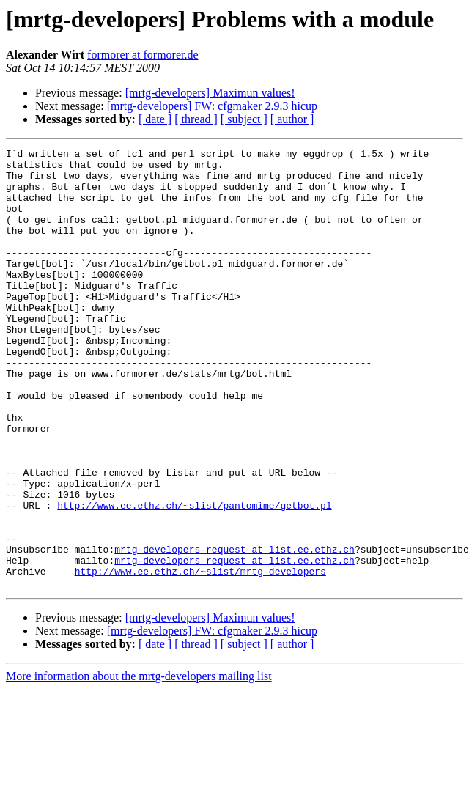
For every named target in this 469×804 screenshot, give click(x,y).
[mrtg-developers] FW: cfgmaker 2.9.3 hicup (212, 106)
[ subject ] (244, 119)
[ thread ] (196, 119)
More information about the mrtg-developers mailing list (139, 764)
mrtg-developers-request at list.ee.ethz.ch (234, 630)
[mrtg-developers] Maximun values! (210, 92)
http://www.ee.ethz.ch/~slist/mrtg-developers (200, 656)
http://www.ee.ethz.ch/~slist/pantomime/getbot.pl (194, 577)
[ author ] (292, 119)
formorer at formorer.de (142, 54)
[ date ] (155, 119)
